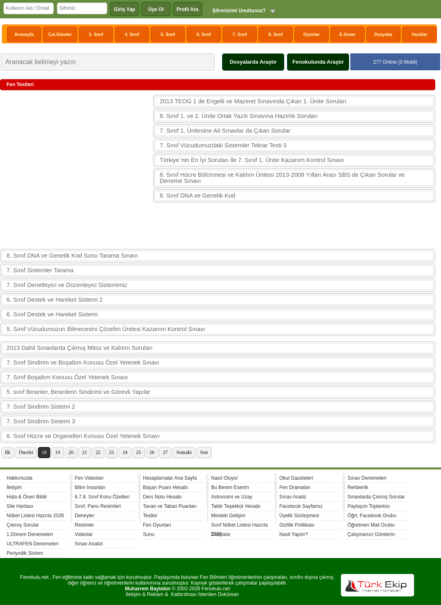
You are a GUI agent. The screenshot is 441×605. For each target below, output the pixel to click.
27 (165, 452)
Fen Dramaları (295, 487)
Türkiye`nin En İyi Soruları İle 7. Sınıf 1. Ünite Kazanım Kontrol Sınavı (252, 160)
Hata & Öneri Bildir (27, 497)
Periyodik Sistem (25, 553)
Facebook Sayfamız (301, 506)
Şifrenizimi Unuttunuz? (239, 10)
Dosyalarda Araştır (252, 62)
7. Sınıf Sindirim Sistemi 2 (41, 406)
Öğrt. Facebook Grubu (371, 515)
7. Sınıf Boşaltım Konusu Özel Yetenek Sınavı (67, 377)
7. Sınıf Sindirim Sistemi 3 (41, 421)
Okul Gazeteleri (296, 478)
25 (138, 452)
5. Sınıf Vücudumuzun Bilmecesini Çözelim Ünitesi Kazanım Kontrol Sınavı (106, 329)
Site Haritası (20, 506)
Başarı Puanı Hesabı (165, 487)
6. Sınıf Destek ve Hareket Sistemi (52, 314)
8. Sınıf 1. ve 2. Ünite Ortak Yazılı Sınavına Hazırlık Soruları (239, 116)
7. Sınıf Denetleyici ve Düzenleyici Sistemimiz (67, 285)
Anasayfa (23, 34)
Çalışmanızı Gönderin (371, 534)
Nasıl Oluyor (224, 478)
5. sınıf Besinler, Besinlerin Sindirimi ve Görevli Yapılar (78, 392)
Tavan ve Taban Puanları (170, 506)
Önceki (26, 452)
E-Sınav (347, 34)
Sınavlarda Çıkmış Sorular (376, 497)
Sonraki (184, 452)
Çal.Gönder (59, 34)
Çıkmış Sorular (23, 525)
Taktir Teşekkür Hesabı (236, 506)
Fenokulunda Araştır (318, 62)
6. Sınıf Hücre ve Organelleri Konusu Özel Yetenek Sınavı (83, 436)
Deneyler (84, 515)
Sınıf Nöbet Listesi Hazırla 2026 (239, 526)
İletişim (14, 487)
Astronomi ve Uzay (231, 497)
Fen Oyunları (157, 525)
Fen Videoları (89, 478)
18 (44, 452)
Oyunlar (311, 34)
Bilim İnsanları (90, 487)
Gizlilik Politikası (296, 525)
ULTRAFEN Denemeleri (32, 544)
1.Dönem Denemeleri (30, 534)
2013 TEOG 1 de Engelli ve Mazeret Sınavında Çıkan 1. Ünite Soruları (253, 101)
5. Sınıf (168, 34)
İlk (7, 452)
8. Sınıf (276, 34)
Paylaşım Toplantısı (368, 506)
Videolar (84, 534)
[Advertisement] (76, 170)
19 (57, 452)
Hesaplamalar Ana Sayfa (170, 478)
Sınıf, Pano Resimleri (98, 506)
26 (151, 452)
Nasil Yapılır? (293, 534)
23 (111, 452)
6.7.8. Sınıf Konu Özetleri (102, 497)
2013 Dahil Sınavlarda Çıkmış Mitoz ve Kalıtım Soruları (80, 348)
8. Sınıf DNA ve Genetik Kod (197, 195)
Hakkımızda (19, 478)
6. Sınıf (204, 34)
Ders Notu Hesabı (162, 497)
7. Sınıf (240, 34)
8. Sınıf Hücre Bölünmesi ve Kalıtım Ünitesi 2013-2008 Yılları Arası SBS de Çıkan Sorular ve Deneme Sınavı (282, 177)
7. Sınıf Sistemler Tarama (40, 270)
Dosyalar (383, 34)
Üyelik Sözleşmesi (299, 515)
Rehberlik (357, 487)
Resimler (84, 525)
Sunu (148, 534)
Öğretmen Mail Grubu (370, 525)
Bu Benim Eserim (230, 487)
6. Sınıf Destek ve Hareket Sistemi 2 (54, 299)
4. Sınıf (132, 34)
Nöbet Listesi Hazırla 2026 (35, 515)
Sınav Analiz (292, 497)
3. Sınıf (96, 34)
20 (71, 452)
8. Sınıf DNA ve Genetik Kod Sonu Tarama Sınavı (72, 255)
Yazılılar (419, 34)
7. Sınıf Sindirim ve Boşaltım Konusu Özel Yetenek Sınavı (83, 362)
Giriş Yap (124, 9)
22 (98, 452)
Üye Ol (156, 9)
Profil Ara (187, 9)
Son (204, 452)
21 (84, 452)
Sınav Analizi (89, 544)
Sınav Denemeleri (366, 478)
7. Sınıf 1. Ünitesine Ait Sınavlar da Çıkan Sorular (225, 130)
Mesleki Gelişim (228, 515)
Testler (150, 515)
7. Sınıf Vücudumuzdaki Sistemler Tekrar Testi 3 (223, 145)
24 (124, 452)
